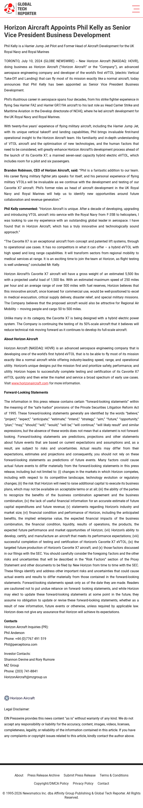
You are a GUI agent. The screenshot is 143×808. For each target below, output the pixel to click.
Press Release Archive (43, 775)
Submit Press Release (80, 775)
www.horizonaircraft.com (29, 383)
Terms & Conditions (114, 775)
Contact (103, 783)
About (19, 775)
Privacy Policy (83, 783)
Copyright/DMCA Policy (51, 783)
